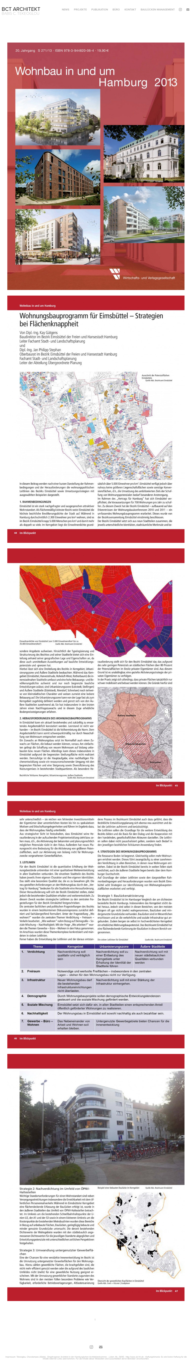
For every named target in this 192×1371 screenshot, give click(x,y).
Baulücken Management (158, 9)
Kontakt (130, 9)
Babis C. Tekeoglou (20, 13)
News (65, 9)
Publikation (99, 9)
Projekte (80, 9)
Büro (116, 9)
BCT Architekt (21, 9)
